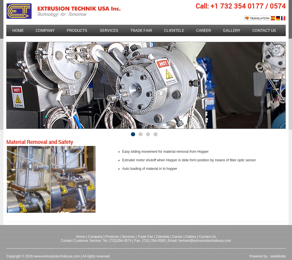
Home (18, 30)
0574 (278, 6)
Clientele (174, 30)
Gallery (231, 30)
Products (77, 30)
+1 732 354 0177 (236, 6)
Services (109, 30)
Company (45, 30)
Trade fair (141, 30)
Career (203, 30)
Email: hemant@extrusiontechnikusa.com (199, 241)
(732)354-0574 (120, 241)
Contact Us (264, 30)
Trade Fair (145, 237)
